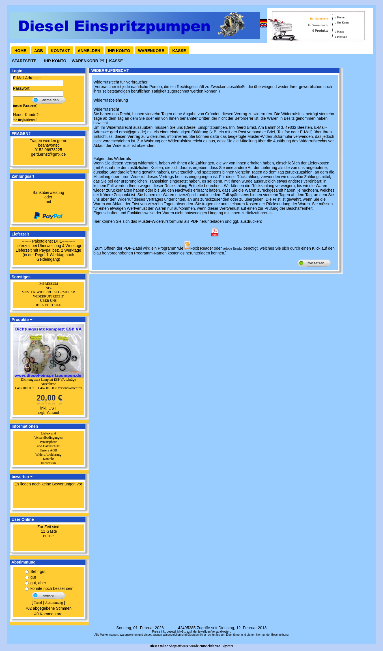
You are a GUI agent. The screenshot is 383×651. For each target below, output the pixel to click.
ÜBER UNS (48, 301)
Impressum (48, 463)
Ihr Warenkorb (319, 18)
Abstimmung (54, 603)
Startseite (25, 61)
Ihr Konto (343, 22)
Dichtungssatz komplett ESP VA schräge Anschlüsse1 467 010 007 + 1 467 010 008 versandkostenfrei (48, 384)
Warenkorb (151, 50)
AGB (38, 50)
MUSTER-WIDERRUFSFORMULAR (48, 292)
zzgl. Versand (48, 412)
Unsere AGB (48, 450)
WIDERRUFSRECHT (48, 296)
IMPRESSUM (48, 284)
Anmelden (89, 50)
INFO (48, 288)
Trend (38, 603)
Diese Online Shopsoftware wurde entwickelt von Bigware (191, 646)
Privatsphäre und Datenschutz (48, 444)
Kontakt (342, 36)
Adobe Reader (232, 248)
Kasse (340, 31)
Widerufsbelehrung (48, 455)
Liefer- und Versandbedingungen (48, 435)
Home (341, 17)
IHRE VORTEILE (48, 305)
